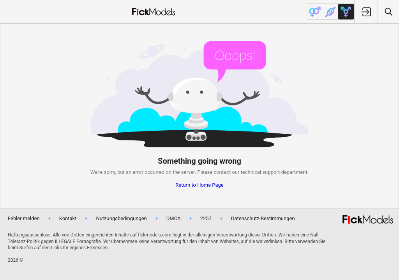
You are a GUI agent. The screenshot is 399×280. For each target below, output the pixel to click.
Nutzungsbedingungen (121, 218)
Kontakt (68, 218)
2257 (206, 218)
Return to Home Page (199, 185)
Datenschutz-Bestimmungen (263, 218)
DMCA (173, 218)
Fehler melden (24, 218)
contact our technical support (247, 172)
